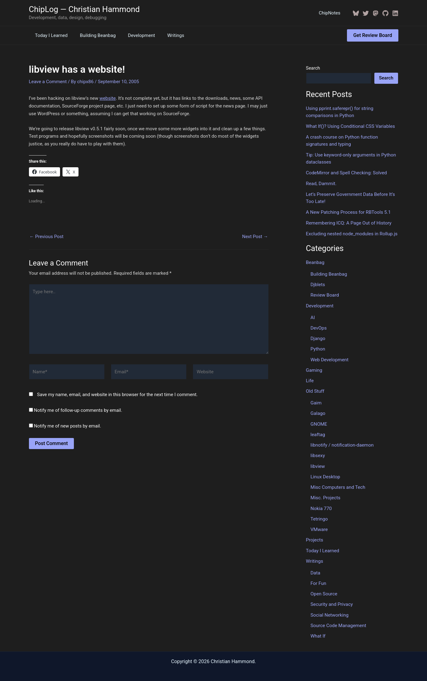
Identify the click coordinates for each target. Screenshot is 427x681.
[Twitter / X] (366, 13)
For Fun (318, 577)
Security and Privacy (331, 597)
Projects (314, 534)
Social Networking (329, 608)
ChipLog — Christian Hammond (84, 9)
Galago (318, 409)
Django (318, 335)
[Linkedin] (395, 13)
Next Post (255, 236)
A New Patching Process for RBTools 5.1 (347, 210)
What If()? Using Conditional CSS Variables (349, 126)
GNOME (319, 420)
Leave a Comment (47, 81)
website (107, 98)
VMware (319, 523)
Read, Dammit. (321, 182)
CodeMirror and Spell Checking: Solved (345, 172)
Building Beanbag (93, 35)
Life (310, 377)
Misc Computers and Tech (337, 482)
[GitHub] (385, 13)
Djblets (318, 282)
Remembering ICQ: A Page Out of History (348, 221)
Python (318, 346)
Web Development (329, 356)
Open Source (324, 587)
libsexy (318, 451)
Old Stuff (315, 387)
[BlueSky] (356, 13)
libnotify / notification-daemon (342, 440)
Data (315, 566)
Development (133, 35)
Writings (164, 35)
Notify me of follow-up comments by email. (78, 408)
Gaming (314, 366)
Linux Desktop (325, 471)
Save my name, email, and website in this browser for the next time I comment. (117, 392)
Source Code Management (338, 618)
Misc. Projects (325, 492)
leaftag (318, 430)
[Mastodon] (376, 13)
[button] (372, 35)
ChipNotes (331, 13)
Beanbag (315, 260)
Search (313, 68)
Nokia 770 (321, 503)
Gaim (316, 399)
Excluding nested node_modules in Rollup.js (351, 232)
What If (318, 628)
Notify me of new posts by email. (67, 423)
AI (313, 314)
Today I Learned (50, 35)
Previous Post (47, 236)
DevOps (318, 325)
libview (318, 461)
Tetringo (319, 513)
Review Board (324, 292)
